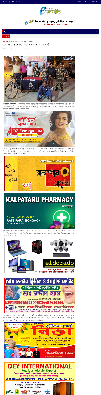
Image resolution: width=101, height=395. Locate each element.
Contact (95, 1)
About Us (86, 1)
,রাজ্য (30, 49)
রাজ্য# (9, 384)
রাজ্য (9, 42)
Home (79, 1)
